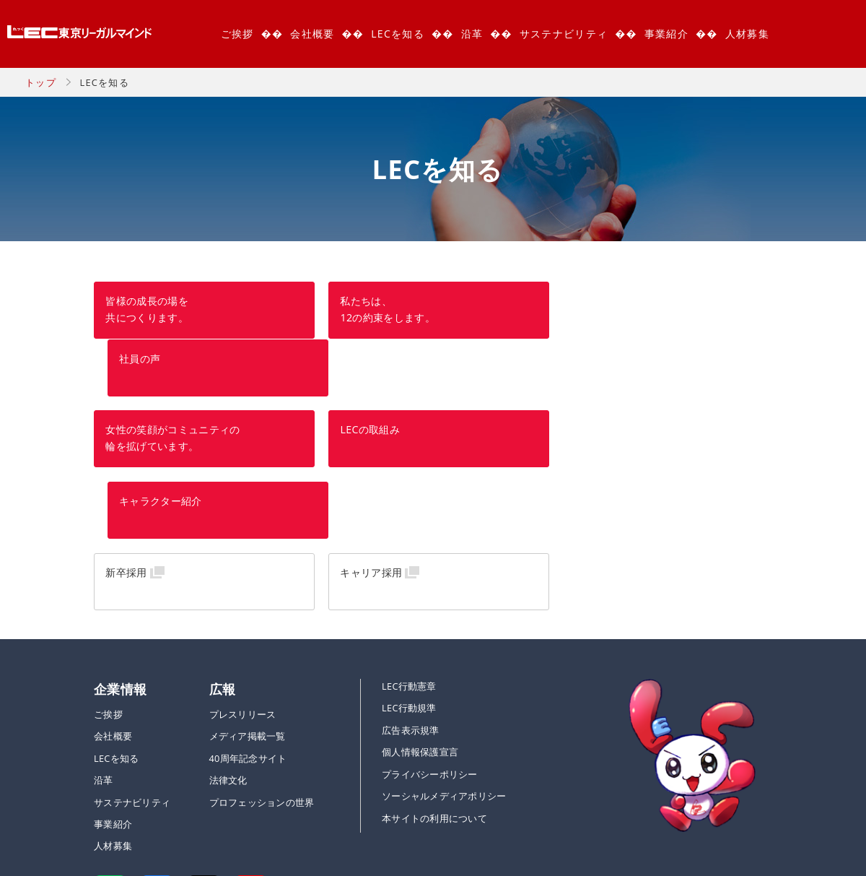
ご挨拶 (237, 33)
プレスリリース (242, 587)
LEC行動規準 (409, 582)
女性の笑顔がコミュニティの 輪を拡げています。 (172, 382)
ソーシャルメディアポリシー (444, 670)
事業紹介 (666, 33)
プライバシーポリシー (430, 647)
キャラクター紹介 (608, 374)
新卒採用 (125, 445)
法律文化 (228, 654)
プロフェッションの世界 (262, 675)
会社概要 (312, 33)
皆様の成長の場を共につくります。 (146, 310)
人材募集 (747, 33)
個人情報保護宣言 (420, 626)
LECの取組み (366, 374)
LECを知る (397, 33)
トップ (40, 82)
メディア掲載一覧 (247, 610)
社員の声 (587, 301)
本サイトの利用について (434, 691)
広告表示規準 (410, 603)
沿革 (472, 33)
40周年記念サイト (248, 631)
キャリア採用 (367, 445)
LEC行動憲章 (409, 559)
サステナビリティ (564, 33)
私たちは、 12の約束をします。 (384, 310)
